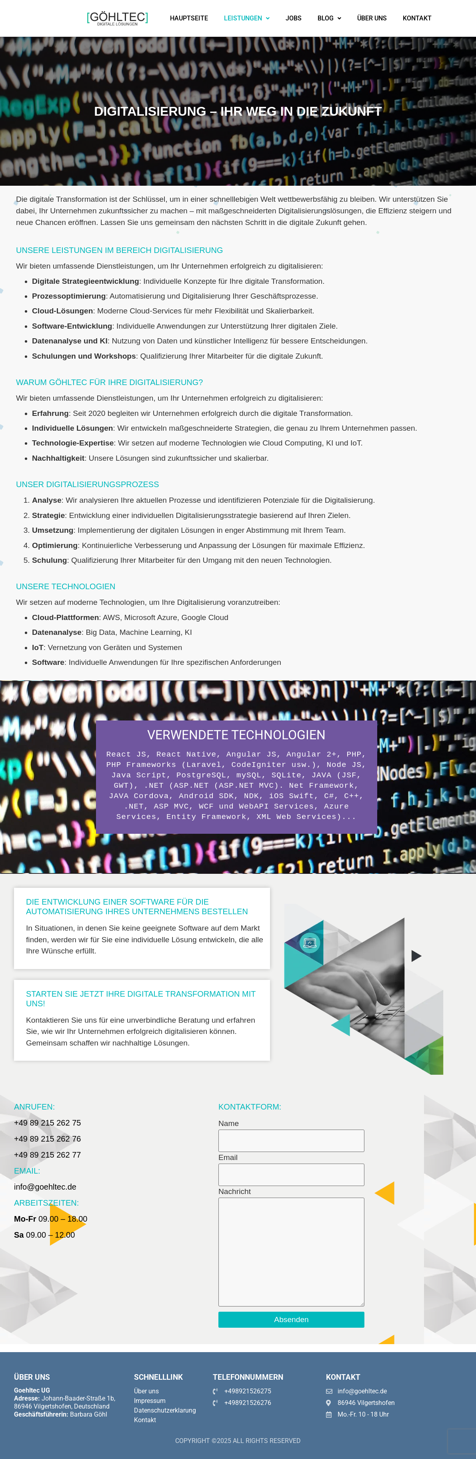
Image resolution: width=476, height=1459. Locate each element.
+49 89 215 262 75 (47, 1122)
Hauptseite (189, 18)
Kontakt (417, 18)
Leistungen (247, 18)
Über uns (372, 18)
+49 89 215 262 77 (47, 1154)
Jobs (294, 18)
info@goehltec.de (45, 1186)
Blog (329, 18)
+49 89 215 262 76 (47, 1138)
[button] (247, 18)
